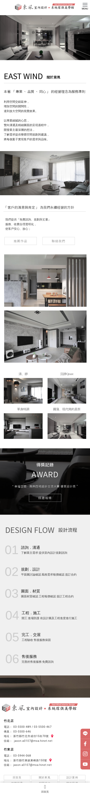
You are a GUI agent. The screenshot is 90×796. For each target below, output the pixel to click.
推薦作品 (19, 241)
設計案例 (72, 777)
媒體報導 (45, 498)
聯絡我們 (58, 241)
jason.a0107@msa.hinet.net (33, 740)
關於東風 (45, 777)
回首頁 (45, 788)
